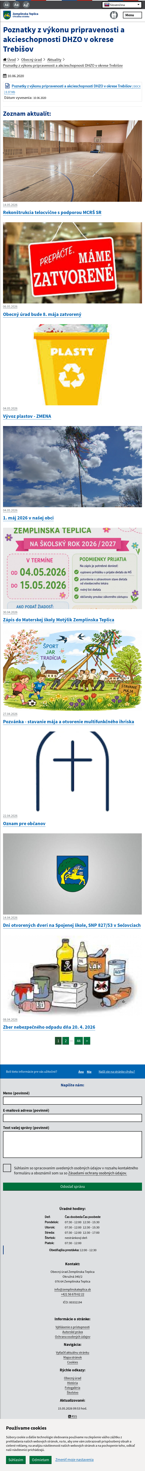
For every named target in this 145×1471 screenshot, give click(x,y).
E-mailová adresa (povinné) (26, 1110)
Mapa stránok (72, 1357)
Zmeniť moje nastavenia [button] (74, 1460)
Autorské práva (72, 1332)
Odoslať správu (72, 1186)
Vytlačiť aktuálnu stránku (72, 1352)
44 (78, 1040)
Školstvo (72, 1392)
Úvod (9, 59)
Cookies (72, 1362)
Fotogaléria (72, 1388)
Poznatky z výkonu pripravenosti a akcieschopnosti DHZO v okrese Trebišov (63, 65)
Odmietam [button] (40, 1459)
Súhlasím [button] (15, 1459)
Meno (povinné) (16, 1093)
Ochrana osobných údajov (72, 1337)
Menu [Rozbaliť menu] (132, 15)
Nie (90, 1072)
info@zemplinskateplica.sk (72, 1289)
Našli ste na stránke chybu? (117, 1071)
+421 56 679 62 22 (72, 1294)
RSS (72, 1416)
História (72, 1383)
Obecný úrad (31, 59)
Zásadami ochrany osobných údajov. (97, 1173)
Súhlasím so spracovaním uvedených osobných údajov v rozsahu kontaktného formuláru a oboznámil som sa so (76, 1171)
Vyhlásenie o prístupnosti (73, 1327)
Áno (81, 1072)
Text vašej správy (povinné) (26, 1127)
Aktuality (54, 59)
